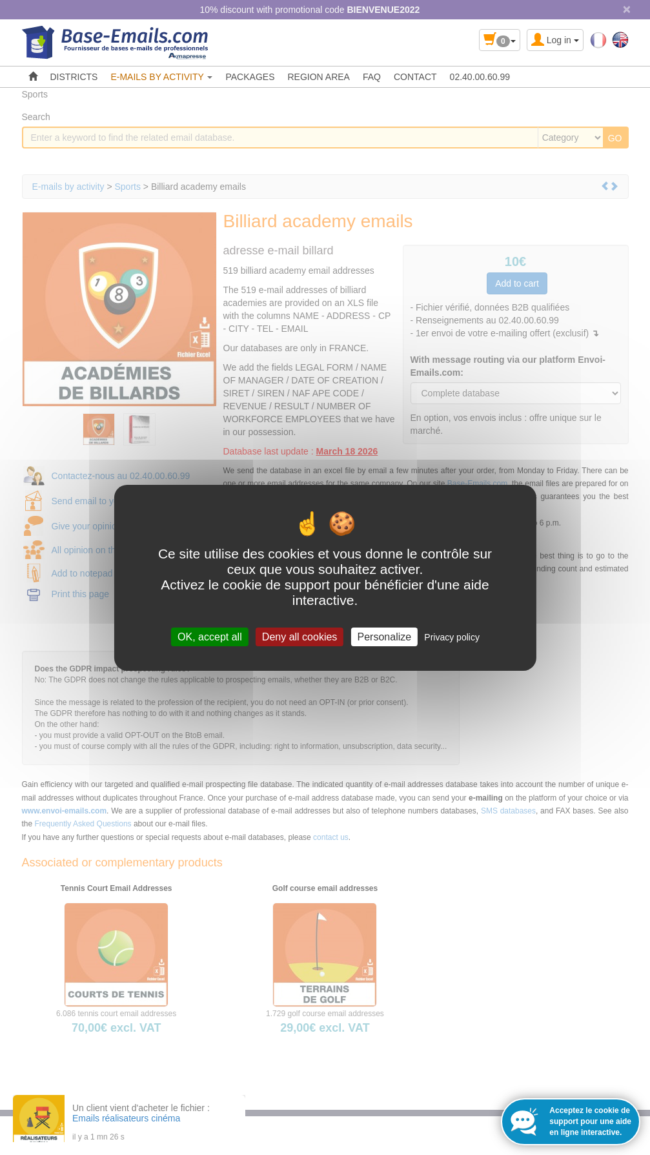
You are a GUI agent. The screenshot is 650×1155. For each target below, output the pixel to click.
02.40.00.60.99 (480, 77)
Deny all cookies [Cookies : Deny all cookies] (300, 636)
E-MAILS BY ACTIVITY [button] (161, 77)
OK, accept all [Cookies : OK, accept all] (210, 636)
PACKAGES (249, 77)
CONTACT (415, 77)
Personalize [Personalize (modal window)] (385, 636)
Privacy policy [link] (452, 636)
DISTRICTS (74, 77)
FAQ (372, 77)
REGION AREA (318, 77)
